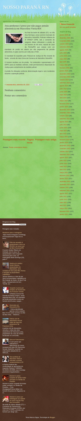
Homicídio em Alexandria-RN (15, 306)
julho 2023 (63, 125)
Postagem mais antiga (45, 139)
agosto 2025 (64, 50)
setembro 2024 (65, 83)
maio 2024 (63, 95)
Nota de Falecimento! (17, 339)
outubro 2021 (64, 187)
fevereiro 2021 (65, 211)
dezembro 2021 (65, 181)
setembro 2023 (65, 119)
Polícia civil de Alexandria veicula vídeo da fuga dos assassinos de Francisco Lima (12, 322)
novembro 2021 (65, 184)
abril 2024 (63, 98)
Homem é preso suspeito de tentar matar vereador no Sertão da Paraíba (18, 378)
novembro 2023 (65, 113)
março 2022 (64, 172)
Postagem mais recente (14, 139)
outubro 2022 (64, 151)
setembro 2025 (65, 47)
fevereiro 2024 (65, 104)
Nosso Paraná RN (67, 24)
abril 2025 (63, 62)
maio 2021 (63, 202)
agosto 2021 (64, 193)
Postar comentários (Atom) (18, 147)
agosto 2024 (64, 86)
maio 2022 (63, 166)
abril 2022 (63, 169)
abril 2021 (63, 205)
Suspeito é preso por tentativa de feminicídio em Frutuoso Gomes (17, 289)
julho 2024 (63, 89)
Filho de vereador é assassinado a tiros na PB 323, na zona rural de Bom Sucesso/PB (17, 245)
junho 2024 (63, 92)
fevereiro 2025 (65, 68)
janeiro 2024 (64, 107)
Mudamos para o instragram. (12, 232)
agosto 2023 (64, 122)
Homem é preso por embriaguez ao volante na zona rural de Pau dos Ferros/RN (17, 399)
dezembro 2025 (65, 38)
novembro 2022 (65, 148)
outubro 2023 (64, 116)
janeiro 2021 (64, 214)
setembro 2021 (65, 190)
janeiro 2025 (64, 71)
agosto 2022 (64, 157)
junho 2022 (63, 163)
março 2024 (64, 101)
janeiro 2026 (64, 35)
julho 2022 (63, 160)
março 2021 (64, 208)
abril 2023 (63, 134)
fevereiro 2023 (65, 140)
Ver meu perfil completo (68, 27)
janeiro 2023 (64, 142)
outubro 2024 (64, 80)
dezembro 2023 (65, 110)
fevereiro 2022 (65, 175)
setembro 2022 (65, 154)
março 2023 (64, 137)
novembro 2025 (65, 41)
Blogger (52, 417)
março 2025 (64, 65)
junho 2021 (63, 199)
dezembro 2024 (65, 74)
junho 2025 (63, 56)
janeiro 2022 (64, 178)
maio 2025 (63, 59)
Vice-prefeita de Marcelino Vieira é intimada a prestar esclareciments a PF (16, 359)
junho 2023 (63, 128)
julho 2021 (63, 196)
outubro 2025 (64, 44)
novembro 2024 (65, 77)
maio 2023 (63, 131)
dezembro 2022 (65, 145)
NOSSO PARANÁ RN (26, 7)
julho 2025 (63, 53)
